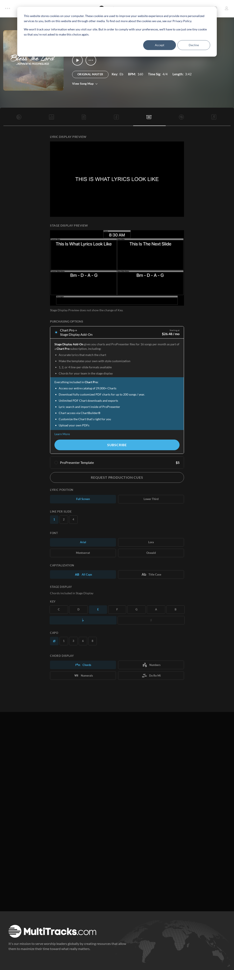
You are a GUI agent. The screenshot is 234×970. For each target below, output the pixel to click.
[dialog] (117, 32)
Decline (194, 45)
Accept (159, 45)
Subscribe (117, 445)
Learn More (62, 434)
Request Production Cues (117, 477)
